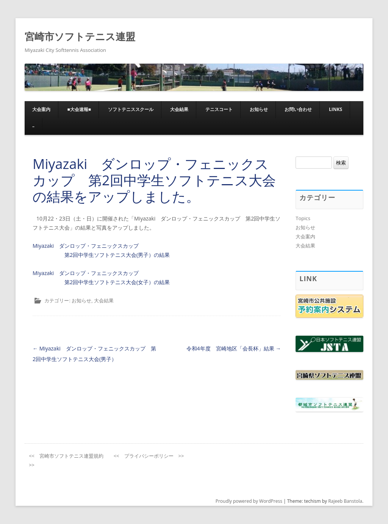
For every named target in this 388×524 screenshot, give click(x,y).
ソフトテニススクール (130, 109)
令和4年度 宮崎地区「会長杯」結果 (233, 348)
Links (335, 109)
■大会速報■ (79, 109)
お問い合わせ (298, 109)
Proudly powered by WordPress (249, 501)
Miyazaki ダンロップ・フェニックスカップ (86, 245)
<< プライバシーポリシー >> (149, 455)
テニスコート (219, 109)
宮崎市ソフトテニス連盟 (80, 36)
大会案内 (41, 109)
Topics (303, 218)
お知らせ (259, 109)
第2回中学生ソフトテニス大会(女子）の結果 (117, 282)
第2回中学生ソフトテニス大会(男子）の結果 (117, 254)
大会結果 (179, 109)
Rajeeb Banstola (345, 501)
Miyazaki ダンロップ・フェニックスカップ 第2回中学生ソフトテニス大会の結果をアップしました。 (154, 180)
